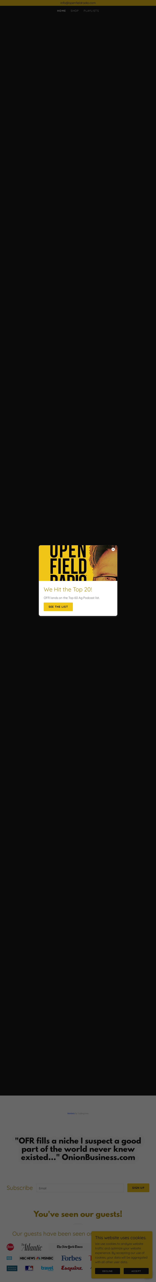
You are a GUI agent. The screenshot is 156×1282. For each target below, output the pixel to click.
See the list (58, 606)
